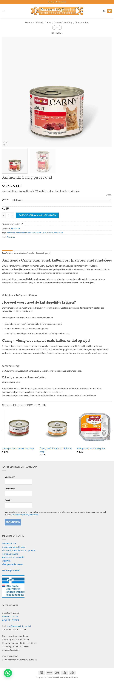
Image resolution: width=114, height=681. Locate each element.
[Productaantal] (8, 215)
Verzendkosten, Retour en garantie (18, 550)
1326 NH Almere (10, 619)
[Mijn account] (104, 11)
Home (28, 22)
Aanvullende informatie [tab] (24, 253)
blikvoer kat (36, 232)
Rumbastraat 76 (10, 616)
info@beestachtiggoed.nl (19, 626)
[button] (3, 10)
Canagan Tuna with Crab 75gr (18, 448)
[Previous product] (60, 27)
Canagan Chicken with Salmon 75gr (56, 450)
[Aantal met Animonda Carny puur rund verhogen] (12, 215)
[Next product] (54, 27)
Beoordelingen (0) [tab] (43, 253)
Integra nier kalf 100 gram (91, 448)
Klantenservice (9, 543)
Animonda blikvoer (23, 232)
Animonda (11, 232)
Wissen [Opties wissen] (109, 195)
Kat (49, 22)
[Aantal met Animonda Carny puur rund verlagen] (3, 215)
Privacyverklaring (10, 553)
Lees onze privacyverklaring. (25, 514)
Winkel (39, 22)
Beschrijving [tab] (7, 253)
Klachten (6, 560)
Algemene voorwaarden (13, 557)
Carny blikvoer (47, 232)
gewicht (5, 200)
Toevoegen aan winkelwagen (37, 215)
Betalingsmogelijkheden (13, 546)
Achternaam (10, 488)
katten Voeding (63, 22)
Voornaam (10, 477)
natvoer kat (58, 232)
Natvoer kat (82, 22)
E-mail (8, 500)
